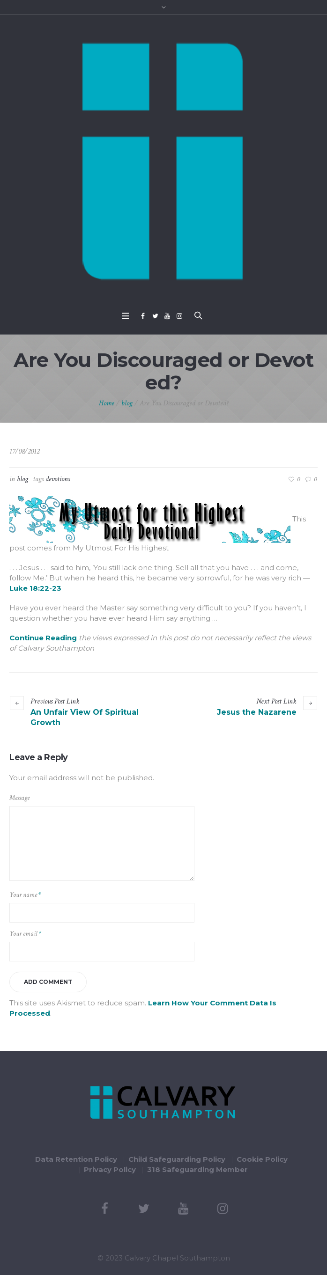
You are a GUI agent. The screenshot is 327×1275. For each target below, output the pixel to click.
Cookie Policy (262, 1159)
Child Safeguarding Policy (176, 1159)
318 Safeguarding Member (197, 1169)
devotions (57, 479)
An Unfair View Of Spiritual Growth (84, 717)
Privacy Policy (110, 1169)
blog (127, 403)
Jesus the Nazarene (257, 712)
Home (106, 403)
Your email (25, 933)
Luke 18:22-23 (35, 588)
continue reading (43, 637)
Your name (25, 894)
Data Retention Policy (76, 1159)
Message (19, 797)
